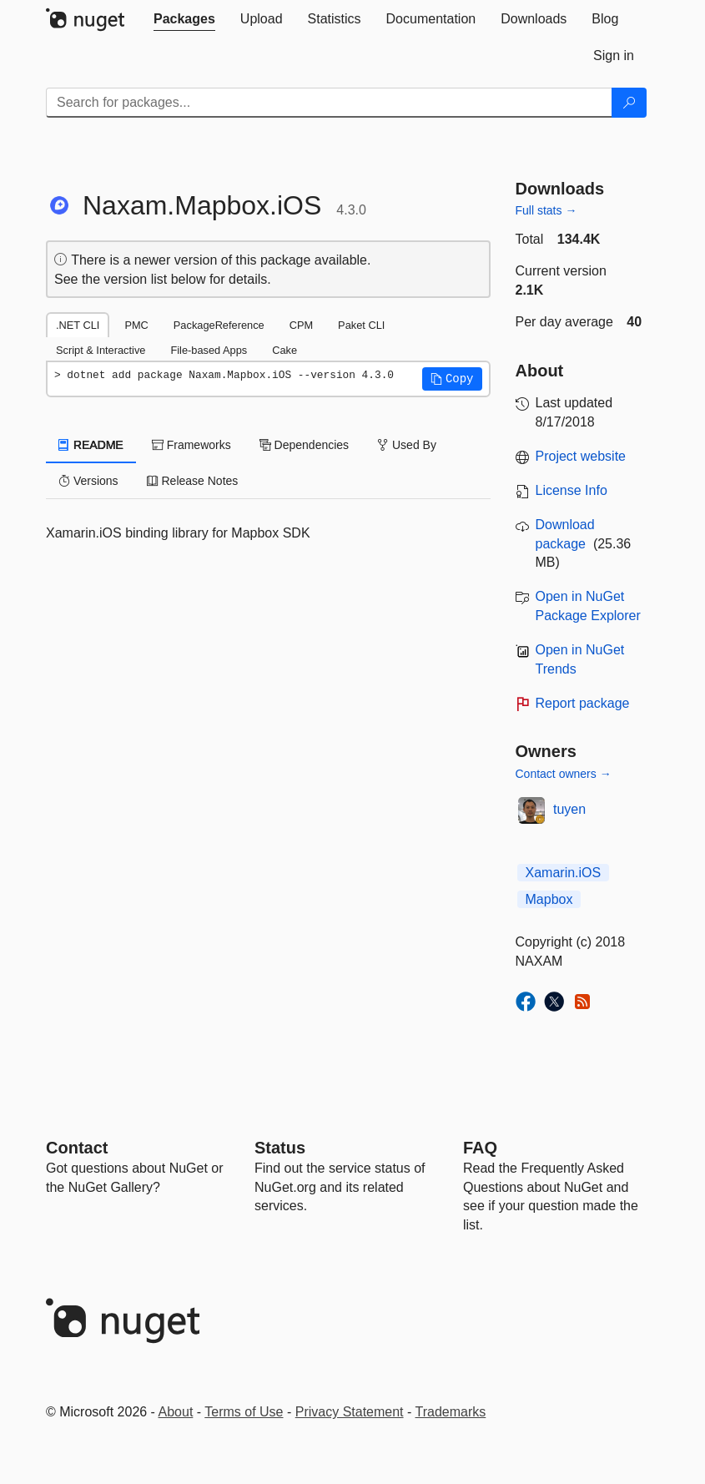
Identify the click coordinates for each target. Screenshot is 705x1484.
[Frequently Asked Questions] (480, 1147)
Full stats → (546, 210)
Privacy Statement (349, 1412)
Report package (583, 703)
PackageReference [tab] (219, 325)
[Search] (629, 103)
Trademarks (450, 1412)
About (176, 1412)
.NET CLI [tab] (77, 325)
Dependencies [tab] (304, 445)
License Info (571, 490)
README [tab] (90, 445)
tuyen (569, 809)
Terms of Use (243, 1412)
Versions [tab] (88, 480)
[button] (452, 379)
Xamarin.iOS (564, 873)
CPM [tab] (301, 325)
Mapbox (549, 899)
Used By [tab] (406, 445)
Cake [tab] (284, 350)
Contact (77, 1147)
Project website (581, 456)
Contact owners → (564, 773)
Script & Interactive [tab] (100, 350)
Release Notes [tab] (193, 480)
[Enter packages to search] (329, 103)
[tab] (184, 19)
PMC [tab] (136, 325)
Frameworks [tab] (191, 445)
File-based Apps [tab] (208, 350)
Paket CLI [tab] (361, 325)
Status (279, 1147)
